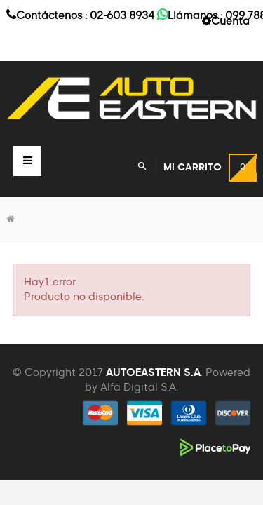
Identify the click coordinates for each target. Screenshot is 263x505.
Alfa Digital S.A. (139, 387)
